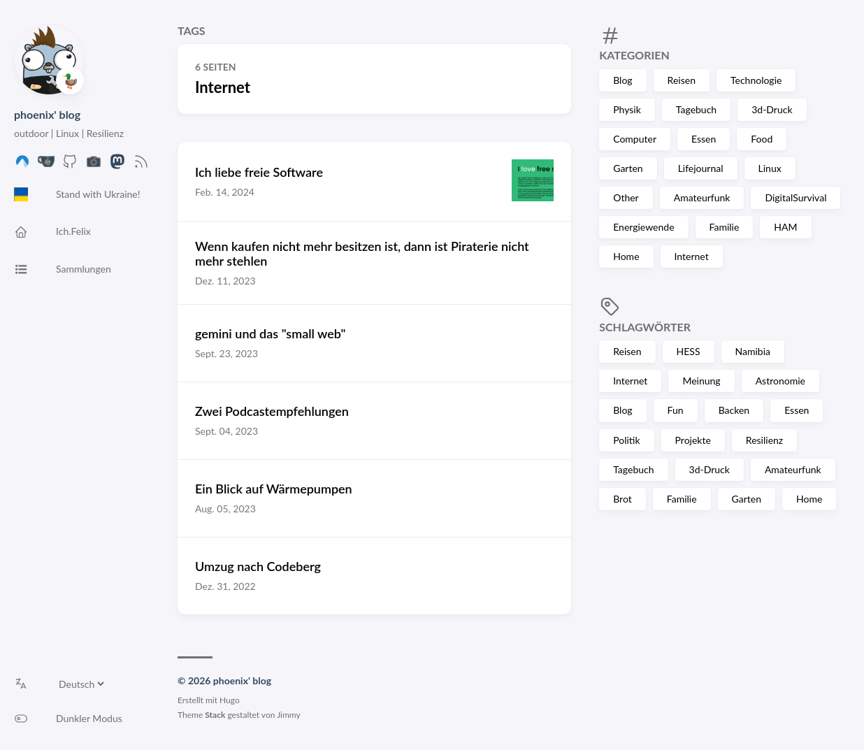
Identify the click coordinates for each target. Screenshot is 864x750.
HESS (688, 351)
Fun (676, 410)
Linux (770, 168)
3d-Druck (771, 109)
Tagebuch (696, 109)
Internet (692, 256)
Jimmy (289, 714)
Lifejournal (700, 168)
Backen (734, 410)
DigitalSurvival (795, 197)
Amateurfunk (702, 197)
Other (626, 197)
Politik (626, 440)
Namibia (752, 351)
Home (626, 256)
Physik (627, 109)
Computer (634, 139)
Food (761, 139)
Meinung (701, 381)
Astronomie (780, 381)
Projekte (693, 440)
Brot (622, 499)
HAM (785, 227)
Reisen (682, 80)
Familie (725, 227)
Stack (215, 714)
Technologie (756, 80)
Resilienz (764, 440)
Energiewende (643, 227)
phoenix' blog (47, 114)
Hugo (229, 700)
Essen (703, 139)
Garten (627, 168)
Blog (622, 80)
